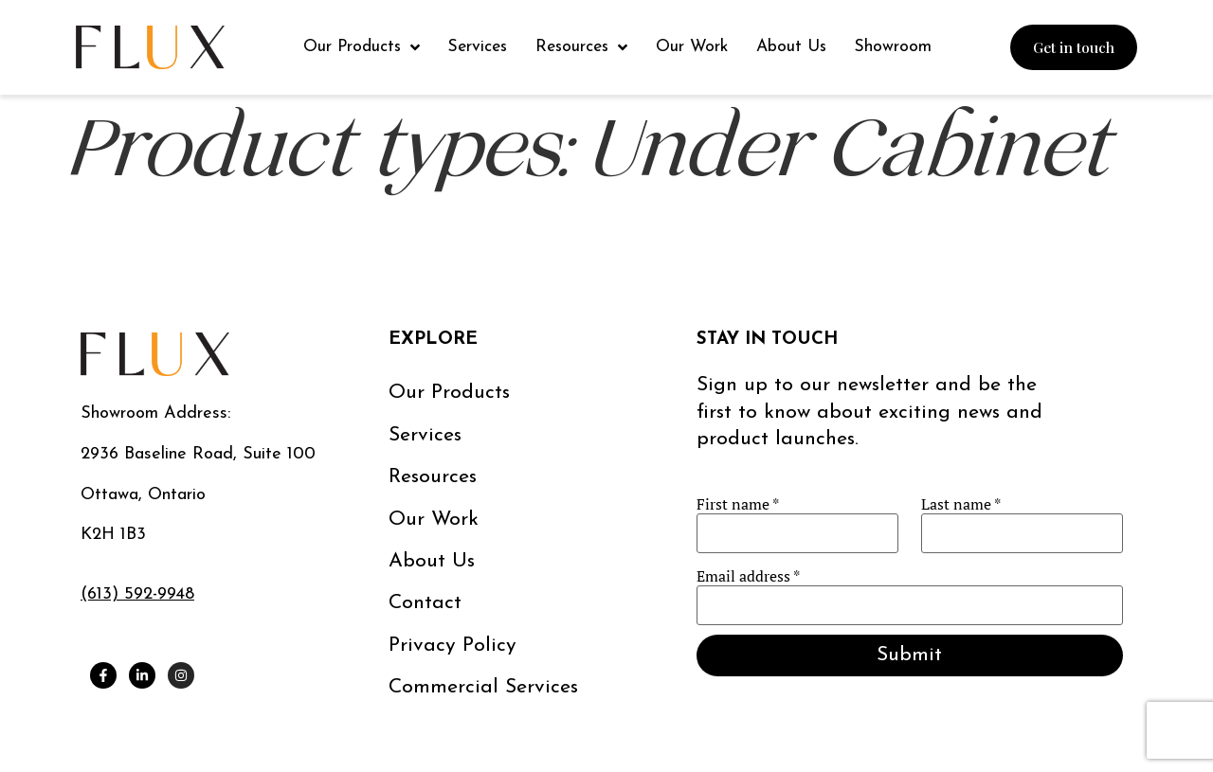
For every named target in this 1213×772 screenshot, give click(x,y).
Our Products (449, 393)
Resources (433, 477)
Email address (748, 575)
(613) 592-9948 (137, 594)
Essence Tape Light (202, 229)
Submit (909, 655)
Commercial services (483, 687)
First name (738, 504)
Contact (425, 603)
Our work (434, 520)
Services (425, 435)
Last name (961, 504)
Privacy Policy (452, 645)
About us (432, 561)
